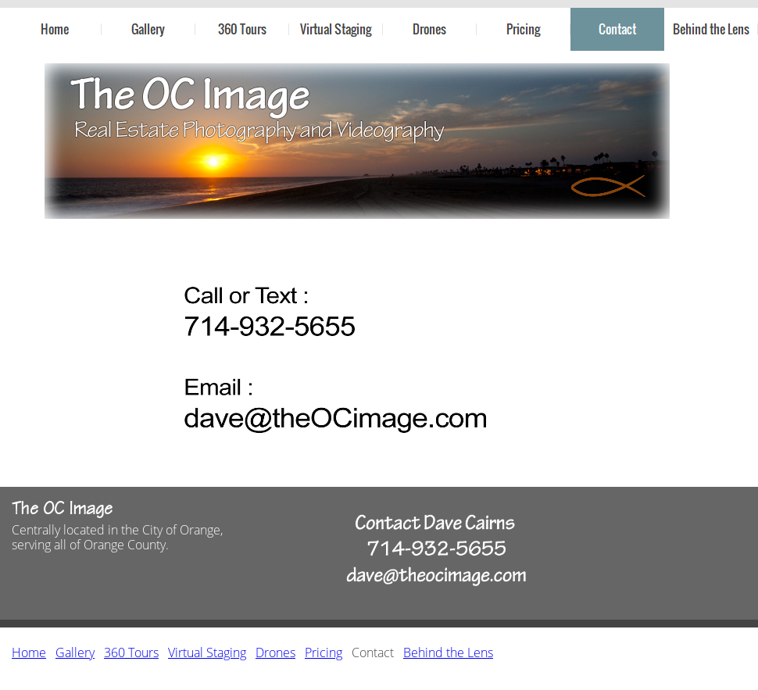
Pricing (323, 652)
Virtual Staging (207, 652)
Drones (275, 652)
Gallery (75, 652)
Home (29, 652)
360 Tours (131, 652)
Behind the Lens (448, 652)
